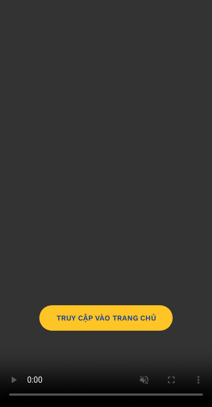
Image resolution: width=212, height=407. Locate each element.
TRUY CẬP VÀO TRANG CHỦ (106, 318)
